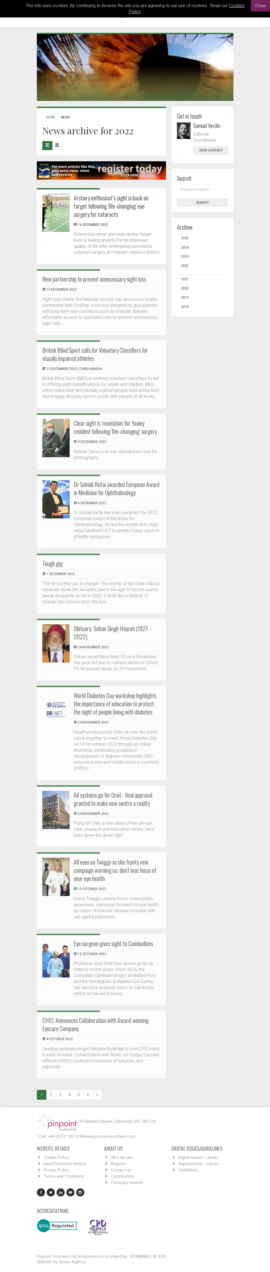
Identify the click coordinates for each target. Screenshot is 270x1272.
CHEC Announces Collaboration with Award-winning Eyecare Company (95, 1024)
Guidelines (187, 1170)
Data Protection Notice (65, 1163)
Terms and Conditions (64, 1176)
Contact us (121, 1170)
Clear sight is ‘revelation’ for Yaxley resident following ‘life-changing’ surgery (115, 427)
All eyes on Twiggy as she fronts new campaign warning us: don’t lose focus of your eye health (115, 870)
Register (118, 1163)
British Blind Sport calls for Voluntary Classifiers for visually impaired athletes (95, 354)
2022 (185, 266)
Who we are (122, 1157)
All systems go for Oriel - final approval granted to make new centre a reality (113, 798)
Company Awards (127, 1182)
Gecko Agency (72, 1261)
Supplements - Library (198, 1163)
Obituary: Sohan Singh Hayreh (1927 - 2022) (112, 632)
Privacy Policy (56, 1170)
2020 (185, 288)
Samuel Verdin (206, 125)
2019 (185, 297)
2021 (185, 279)
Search (202, 203)
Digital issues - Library (198, 1157)
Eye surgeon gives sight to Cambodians (113, 943)
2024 (185, 247)
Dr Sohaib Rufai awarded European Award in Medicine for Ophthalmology (116, 488)
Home (50, 117)
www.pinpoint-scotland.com (110, 1136)
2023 (185, 256)
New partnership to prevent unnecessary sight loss (94, 279)
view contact (211, 150)
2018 (185, 307)
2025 (185, 238)
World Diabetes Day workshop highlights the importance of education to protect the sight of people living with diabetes (115, 703)
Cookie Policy (56, 1157)
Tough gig (52, 563)
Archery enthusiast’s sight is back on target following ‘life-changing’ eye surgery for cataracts (111, 205)
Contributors (122, 1176)
